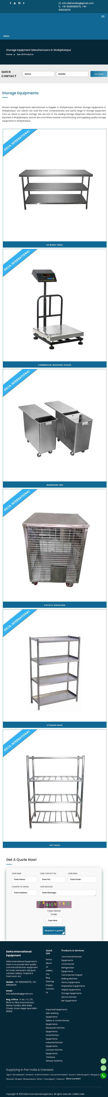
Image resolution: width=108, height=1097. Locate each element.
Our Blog (48, 972)
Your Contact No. (48, 869)
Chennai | (60, 1075)
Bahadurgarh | (83, 1070)
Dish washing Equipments (52, 1011)
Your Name (16, 869)
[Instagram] (19, 3)
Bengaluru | (96, 1070)
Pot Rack (55, 841)
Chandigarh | (50, 1075)
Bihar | (40, 1075)
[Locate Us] (24, 3)
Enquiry (49, 980)
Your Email (72, 869)
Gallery (49, 966)
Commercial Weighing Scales (54, 361)
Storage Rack (55, 721)
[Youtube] (15, 3)
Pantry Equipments (70, 978)
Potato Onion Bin (54, 601)
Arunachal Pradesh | (59, 1070)
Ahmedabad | (19, 1070)
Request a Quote (54, 926)
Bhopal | (19, 1075)
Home (9, 54)
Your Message (46, 882)
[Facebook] (11, 3)
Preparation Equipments (73, 981)
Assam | (72, 1070)
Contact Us (50, 986)
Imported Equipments (56, 1005)
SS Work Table (55, 241)
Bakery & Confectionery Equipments (57, 1018)
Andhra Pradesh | (42, 1070)
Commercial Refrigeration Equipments (67, 963)
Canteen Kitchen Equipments (54, 1047)
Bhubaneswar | (30, 1075)
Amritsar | (30, 1070)
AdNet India (78, 1089)
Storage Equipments (71, 989)
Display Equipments (71, 985)
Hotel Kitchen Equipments (52, 1033)
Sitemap (50, 977)
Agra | (9, 1070)
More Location (73, 1074)
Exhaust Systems (54, 1056)
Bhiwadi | (10, 1075)
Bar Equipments (69, 996)
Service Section (69, 992)
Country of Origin (20, 882)
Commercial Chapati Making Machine (71, 972)
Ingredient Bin (54, 481)
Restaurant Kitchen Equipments (55, 1025)
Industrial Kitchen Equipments (54, 1040)
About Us (49, 961)
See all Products (25, 54)
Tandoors (50, 1052)
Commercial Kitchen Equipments (71, 954)
